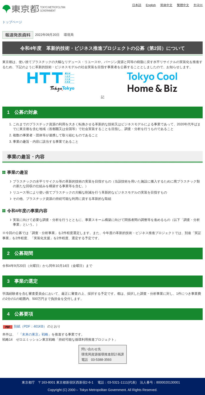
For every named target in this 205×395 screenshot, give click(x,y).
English (151, 5)
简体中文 (166, 5)
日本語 (136, 5)
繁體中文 (183, 5)
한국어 (198, 5)
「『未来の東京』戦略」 (33, 334)
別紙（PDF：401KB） (30, 326)
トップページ (12, 22)
